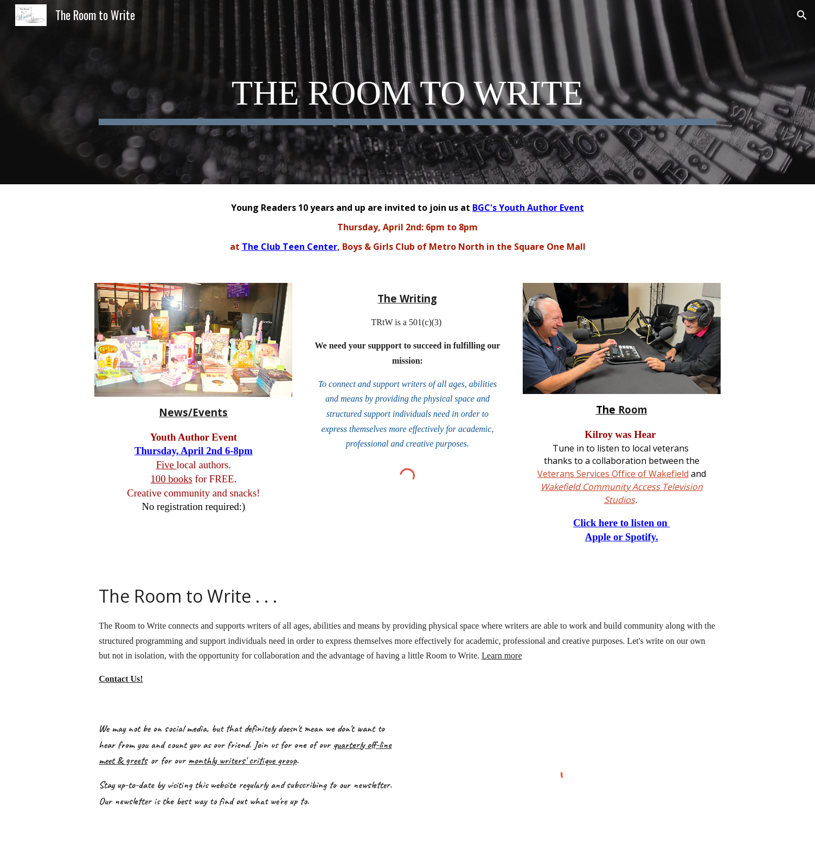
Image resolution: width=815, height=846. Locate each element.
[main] (407, 92)
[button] (802, 15)
